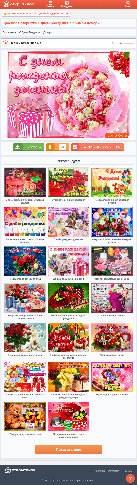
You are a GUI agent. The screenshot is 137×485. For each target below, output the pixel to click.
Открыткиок (9, 32)
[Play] (5, 43)
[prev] (4, 94)
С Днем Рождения (29, 32)
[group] (68, 43)
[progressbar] (128, 43)
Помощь (127, 471)
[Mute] (121, 43)
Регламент (114, 471)
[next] (133, 94)
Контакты (100, 471)
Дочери (47, 32)
